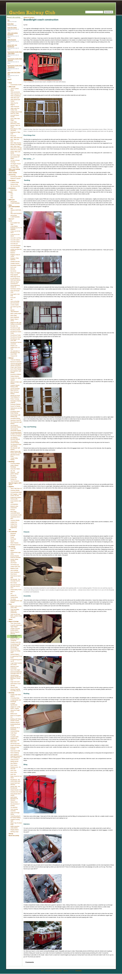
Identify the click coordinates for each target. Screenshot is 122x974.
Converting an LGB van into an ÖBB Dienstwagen (15, 646)
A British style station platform (15, 695)
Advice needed (13, 172)
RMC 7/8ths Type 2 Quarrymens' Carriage (16, 147)
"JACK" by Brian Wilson (14, 89)
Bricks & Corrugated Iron (15, 716)
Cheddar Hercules (15, 261)
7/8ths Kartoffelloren (15, 96)
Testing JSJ (13, 595)
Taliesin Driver (14, 802)
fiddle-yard (11, 199)
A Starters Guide (14, 182)
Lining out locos (14, 759)
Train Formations (14, 481)
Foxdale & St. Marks (15, 378)
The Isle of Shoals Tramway (15, 161)
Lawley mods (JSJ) (15, 566)
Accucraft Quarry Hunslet (14, 116)
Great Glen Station (12, 27)
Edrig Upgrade (14, 274)
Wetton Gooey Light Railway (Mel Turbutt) (15, 452)
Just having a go (14, 564)
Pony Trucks (13, 772)
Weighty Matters (14, 829)
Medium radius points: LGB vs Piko (16, 606)
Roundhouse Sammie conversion (15, 343)
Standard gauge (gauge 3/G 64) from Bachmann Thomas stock (15, 677)
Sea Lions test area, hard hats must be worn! (15, 586)
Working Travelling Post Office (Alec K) (15, 690)
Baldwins (12, 252)
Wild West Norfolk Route (15, 455)
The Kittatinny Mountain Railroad (15, 438)
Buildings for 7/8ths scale (15, 133)
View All (9, 79)
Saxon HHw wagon (15, 670)
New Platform (13, 763)
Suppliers (11, 486)
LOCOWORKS (14, 504)
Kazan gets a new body (15, 295)
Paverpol (12, 509)
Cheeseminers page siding (15, 553)
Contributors (12, 188)
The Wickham (13, 807)
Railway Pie (13, 479)
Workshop (11, 692)
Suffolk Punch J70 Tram (15, 348)
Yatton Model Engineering (13, 526)
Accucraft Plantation (15, 245)
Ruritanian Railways (15, 404)
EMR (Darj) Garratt (15, 276)
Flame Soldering (14, 752)
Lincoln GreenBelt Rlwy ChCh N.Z (15, 389)
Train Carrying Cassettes (14, 810)
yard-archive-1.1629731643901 (15, 202)
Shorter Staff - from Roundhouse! (12, 45)
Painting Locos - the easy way (15, 767)
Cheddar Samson (14, 263)
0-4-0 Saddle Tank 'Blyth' (15, 223)
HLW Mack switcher (15, 289)
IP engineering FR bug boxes (16, 657)
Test (8, 20)
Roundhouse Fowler (15, 335)
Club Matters (12, 180)
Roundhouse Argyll (15, 328)
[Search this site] (94, 12)
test (11, 593)
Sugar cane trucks (15, 681)
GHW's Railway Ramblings (14, 466)
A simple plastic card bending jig (15, 700)
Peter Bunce (13, 574)
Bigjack (12, 550)
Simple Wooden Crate (16, 790)
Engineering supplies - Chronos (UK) (16, 498)
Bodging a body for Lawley (15, 255)
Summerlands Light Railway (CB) (15, 415)
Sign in (42, 970)
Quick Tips (13, 774)
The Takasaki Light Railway (15, 448)
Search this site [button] (108, 12)
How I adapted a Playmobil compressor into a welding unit (16, 756)
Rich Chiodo (13, 582)
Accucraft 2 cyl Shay (15, 238)
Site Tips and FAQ (15, 186)
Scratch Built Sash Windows (15, 783)
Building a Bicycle (14, 722)
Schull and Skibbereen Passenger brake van (16, 672)
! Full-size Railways (15, 360)
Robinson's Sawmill (15, 178)
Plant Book (13, 539)
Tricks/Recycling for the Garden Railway (15, 816)
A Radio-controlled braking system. (15, 629)
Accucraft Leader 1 (15, 240)
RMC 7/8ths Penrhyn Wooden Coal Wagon (15, 143)
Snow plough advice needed (15, 794)
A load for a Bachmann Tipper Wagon (16, 626)
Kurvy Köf (12, 297)
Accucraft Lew (14, 243)
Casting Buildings (14, 731)
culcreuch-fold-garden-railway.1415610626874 (16, 364)
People (12, 537)
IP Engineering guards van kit (16, 660)
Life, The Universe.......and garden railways (14, 472)
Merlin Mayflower (14, 317)
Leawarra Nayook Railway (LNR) (14, 386)
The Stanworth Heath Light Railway (15, 445)
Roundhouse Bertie (15, 329)
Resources (13, 135)
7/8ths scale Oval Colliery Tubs (13, 73)
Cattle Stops (13, 733)
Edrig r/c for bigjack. (15, 273)
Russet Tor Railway (15, 406)
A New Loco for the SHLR (15, 231)
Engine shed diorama (15, 745)
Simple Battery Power (15, 589)
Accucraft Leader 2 (15, 241)
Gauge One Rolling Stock (15, 651)
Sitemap (11, 833)
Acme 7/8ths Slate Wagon (15, 119)
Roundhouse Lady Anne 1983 (15, 339)
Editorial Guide (14, 184)
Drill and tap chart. (15, 743)
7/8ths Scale (12, 86)
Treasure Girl (13, 356)
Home (10, 83)
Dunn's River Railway (15, 369)
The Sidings (12, 546)
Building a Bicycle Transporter (14, 639)
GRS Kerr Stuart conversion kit (14, 282)
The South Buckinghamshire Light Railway (16, 601)
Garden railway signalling (14, 560)
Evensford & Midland (15, 374)
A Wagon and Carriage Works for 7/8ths (16, 112)
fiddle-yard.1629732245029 (14, 205)
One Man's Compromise (13, 476)
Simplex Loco (13, 345)
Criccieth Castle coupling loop (14, 737)
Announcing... (12, 174)
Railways (11, 358)
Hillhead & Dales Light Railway (16, 382)
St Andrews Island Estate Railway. (15, 412)
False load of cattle (15, 751)
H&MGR (12, 380)
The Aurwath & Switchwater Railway (15, 426)
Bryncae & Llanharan (15, 361)
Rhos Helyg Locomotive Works (15, 512)
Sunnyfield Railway (15, 418)
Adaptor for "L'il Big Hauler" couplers (15, 707)
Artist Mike (13, 548)
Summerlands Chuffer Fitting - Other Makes (14, 52)
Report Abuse (59, 970)
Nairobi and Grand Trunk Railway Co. (15, 396)
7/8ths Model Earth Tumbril (15, 100)
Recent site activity (14, 835)
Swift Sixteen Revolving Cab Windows (14, 799)
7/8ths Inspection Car (15, 94)
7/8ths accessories (15, 92)
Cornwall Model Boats (16, 492)
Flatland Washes (14, 376)
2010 (11, 194)
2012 (11, 197)
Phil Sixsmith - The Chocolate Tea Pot (15, 580)
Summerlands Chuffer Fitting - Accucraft (14, 59)
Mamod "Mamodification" (14, 310)
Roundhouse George (15, 337)
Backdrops (13, 533)
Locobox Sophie (14, 304)
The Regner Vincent (15, 163)
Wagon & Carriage (14, 621)
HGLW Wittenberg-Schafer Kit (15, 286)
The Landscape (13, 531)
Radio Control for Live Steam (16, 777)
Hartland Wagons (14, 654)
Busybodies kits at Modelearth (15, 728)
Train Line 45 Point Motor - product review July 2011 (16, 616)
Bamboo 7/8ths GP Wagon (15, 126)
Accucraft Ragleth (15, 247)
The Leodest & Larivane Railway (14, 441)
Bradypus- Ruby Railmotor (14, 258)
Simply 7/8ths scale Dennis (15, 152)
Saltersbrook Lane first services (16, 408)
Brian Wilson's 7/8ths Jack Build (15, 129)
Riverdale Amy (14, 326)
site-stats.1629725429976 (15, 212)
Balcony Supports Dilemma (14, 632)
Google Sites (78, 970)
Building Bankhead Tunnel (15, 725)
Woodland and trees (15, 544)
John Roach (13, 562)
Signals (12, 541)
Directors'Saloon (14, 649)
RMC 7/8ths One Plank (14, 140)
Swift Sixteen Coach (15, 683)
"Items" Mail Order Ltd (16, 488)
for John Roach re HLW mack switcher (15, 279)
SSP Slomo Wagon (15, 155)
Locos (10, 221)
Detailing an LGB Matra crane (14, 741)
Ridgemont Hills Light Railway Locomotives (15, 323)
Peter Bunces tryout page (15, 576)
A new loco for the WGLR (15, 235)
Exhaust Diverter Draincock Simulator (15, 556)
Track (10, 604)
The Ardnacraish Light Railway (16, 422)
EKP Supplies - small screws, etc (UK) (15, 495)
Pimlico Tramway (14, 399)
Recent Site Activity (49, 970)
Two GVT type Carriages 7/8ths (14, 166)
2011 (11, 195)
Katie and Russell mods (14, 291)
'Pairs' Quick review (15, 623)
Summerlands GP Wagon (15, 157)
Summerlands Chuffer (16, 84)
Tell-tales (12, 685)
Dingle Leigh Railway (15, 367)
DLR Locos (13, 267)
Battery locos (13, 713)
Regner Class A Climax (14, 320)
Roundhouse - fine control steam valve (15, 780)
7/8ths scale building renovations (12, 33)
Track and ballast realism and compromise (14, 611)
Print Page (65, 970)
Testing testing (14, 597)
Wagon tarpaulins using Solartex (14, 827)
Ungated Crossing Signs (15, 820)
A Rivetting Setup (14, 698)
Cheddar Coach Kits (15, 642)
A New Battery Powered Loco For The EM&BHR (16, 228)
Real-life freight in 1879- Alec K (15, 483)
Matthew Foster (14, 568)
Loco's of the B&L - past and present (15, 302)
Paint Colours (13, 765)
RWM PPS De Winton (16, 149)
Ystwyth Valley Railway (14, 458)
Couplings (13, 735)
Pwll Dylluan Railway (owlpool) (15, 401)
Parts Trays (13, 770)
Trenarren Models (14, 520)
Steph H (12, 591)
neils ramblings (14, 570)
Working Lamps (14, 831)
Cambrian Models (14, 490)
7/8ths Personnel (11, 39)
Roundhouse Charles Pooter (15, 332)
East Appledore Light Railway (15, 371)
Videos (10, 619)
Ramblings (11, 461)
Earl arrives (13, 271)
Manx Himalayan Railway (14, 392)
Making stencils (14, 761)
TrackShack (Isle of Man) (15, 517)
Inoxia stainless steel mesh (15, 501)
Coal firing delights (15, 463)
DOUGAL (12, 269)
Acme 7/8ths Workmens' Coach (15, 122)
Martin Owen (13, 190)
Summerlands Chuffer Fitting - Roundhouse (14, 66)
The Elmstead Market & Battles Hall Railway (16, 433)
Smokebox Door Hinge (16, 792)
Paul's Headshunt (14, 572)
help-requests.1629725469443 (16, 209)
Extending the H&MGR (16, 176)
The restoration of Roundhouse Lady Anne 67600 (15, 352)
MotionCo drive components (14, 507)
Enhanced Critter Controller (14, 748)
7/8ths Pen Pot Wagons (14, 103)
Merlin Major (10, 24)
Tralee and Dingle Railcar (14, 813)
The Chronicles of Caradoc (14, 804)
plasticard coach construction (14, 667)
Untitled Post (13, 522)
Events (10, 192)
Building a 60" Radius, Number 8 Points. (16, 719)
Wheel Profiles (14, 687)
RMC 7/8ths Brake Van (16, 137)
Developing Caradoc (15, 265)
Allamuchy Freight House (15, 711)
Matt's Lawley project (15, 313)
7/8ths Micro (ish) (14, 97)
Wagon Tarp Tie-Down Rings (16, 823)
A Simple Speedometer (13, 704)
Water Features (14, 543)
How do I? (11, 219)
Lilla (11, 299)
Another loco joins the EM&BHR (15, 250)
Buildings (12, 535)
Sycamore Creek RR (15, 420)
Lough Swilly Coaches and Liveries (16, 663)
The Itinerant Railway (15, 435)
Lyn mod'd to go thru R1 (15, 307)
